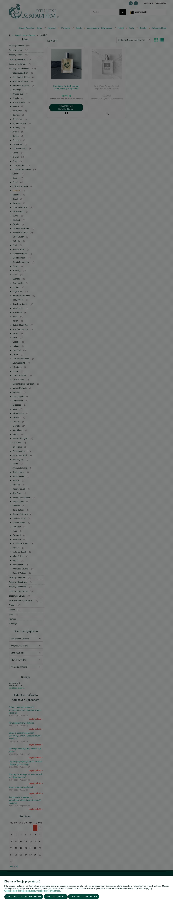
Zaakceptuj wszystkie (83, 896)
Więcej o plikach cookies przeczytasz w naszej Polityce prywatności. (32, 891)
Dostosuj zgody (56, 896)
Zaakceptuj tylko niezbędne (23, 896)
